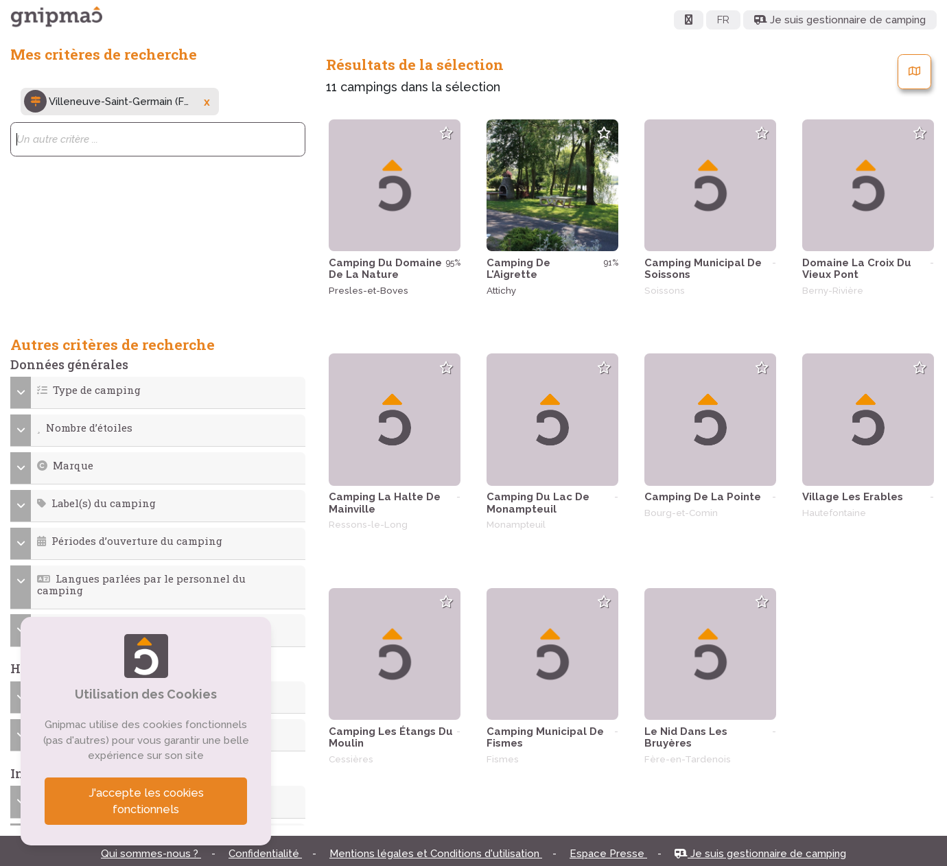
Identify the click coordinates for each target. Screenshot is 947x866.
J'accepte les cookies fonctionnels (146, 801)
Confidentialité (265, 853)
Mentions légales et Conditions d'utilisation (435, 853)
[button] (157, 390)
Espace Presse (608, 853)
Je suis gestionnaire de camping (760, 853)
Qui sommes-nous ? (151, 853)
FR (723, 20)
